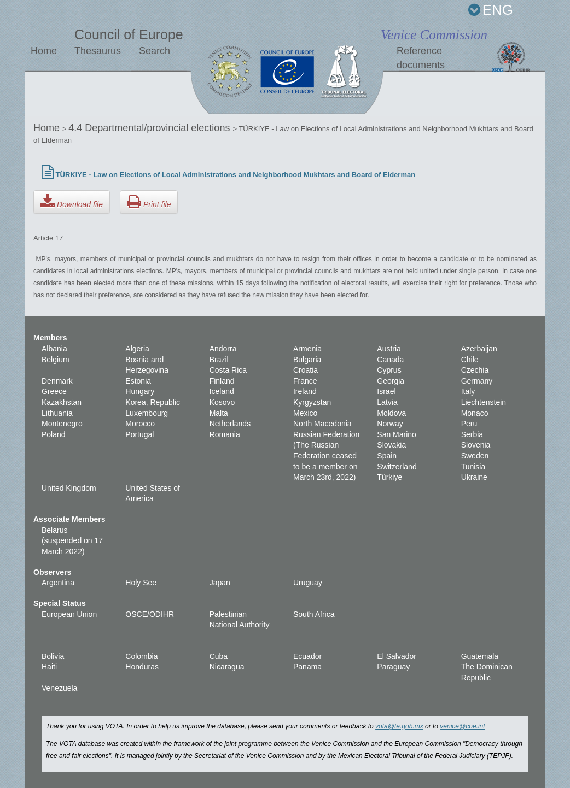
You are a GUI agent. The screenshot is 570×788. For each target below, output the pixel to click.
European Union (69, 614)
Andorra (223, 348)
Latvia (387, 402)
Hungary (139, 391)
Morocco (140, 423)
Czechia (475, 370)
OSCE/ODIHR (149, 614)
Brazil (219, 359)
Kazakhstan (62, 402)
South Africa (314, 614)
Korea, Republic (152, 402)
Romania (225, 434)
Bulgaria (307, 359)
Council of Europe (128, 34)
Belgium (55, 359)
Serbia (472, 434)
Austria (389, 348)
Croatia (305, 370)
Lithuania (57, 413)
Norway (390, 423)
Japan (220, 582)
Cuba (219, 656)
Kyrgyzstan (312, 402)
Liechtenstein (484, 402)
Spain (387, 455)
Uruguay (307, 582)
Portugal (139, 434)
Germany (477, 381)
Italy (468, 391)
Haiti (49, 666)
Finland (222, 381)
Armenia (307, 348)
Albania (54, 348)
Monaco (474, 413)
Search (154, 50)
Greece (54, 391)
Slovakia (391, 444)
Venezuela (59, 688)
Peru (469, 423)
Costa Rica (228, 370)
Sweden (475, 455)
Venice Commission (434, 34)
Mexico (305, 413)
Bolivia (53, 656)
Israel (386, 391)
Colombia (141, 656)
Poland (54, 434)
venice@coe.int (462, 726)
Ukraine (474, 477)
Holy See (140, 582)
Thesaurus (97, 50)
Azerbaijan (479, 348)
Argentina (58, 582)
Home (44, 50)
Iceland (222, 391)
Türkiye (389, 477)
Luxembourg (146, 413)
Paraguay (393, 666)
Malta (219, 413)
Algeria (137, 348)
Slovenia (476, 444)
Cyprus (389, 370)
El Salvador (396, 656)
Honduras (142, 666)
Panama (307, 666)
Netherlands (230, 423)
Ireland (305, 391)
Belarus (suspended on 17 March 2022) (72, 541)
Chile (470, 359)
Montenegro (62, 423)
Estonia (138, 381)
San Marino (396, 434)
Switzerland (396, 466)
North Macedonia (322, 423)
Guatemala (479, 656)
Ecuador (307, 656)
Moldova (391, 413)
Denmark (57, 381)
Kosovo (222, 402)
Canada (390, 359)
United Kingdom (69, 488)
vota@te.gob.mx (399, 726)
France (305, 381)
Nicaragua (227, 666)
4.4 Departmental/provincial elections (150, 127)
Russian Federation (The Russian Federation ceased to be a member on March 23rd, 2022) (326, 455)
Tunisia (473, 466)
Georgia (390, 381)
